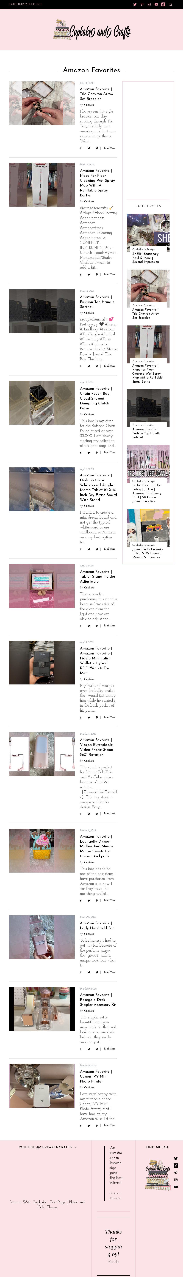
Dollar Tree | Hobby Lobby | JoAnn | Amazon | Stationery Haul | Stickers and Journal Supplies (146, 493)
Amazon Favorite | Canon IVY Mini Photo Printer (96, 1077)
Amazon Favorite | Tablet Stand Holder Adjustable (97, 577)
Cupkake (89, 104)
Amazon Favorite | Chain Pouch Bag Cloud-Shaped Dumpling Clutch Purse (96, 398)
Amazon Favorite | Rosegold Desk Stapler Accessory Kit (98, 1000)
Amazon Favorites (143, 305)
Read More (109, 148)
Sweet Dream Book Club (25, 4)
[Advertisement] (141, 139)
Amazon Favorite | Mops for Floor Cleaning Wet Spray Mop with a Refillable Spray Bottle (147, 373)
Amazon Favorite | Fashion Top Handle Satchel (97, 302)
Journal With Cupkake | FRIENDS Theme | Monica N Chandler (147, 553)
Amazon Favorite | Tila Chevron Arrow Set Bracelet (96, 94)
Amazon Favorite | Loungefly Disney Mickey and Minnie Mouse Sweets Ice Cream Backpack (96, 846)
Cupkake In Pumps (143, 249)
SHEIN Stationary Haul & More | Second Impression (145, 258)
